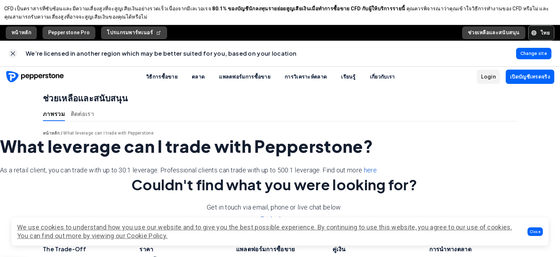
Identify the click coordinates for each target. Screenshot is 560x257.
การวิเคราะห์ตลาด (306, 82)
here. (371, 176)
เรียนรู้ (348, 82)
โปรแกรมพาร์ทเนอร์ (134, 35)
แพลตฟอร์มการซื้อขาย (244, 82)
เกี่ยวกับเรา (382, 82)
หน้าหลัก (21, 35)
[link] (13, 58)
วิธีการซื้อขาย (162, 82)
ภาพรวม (54, 119)
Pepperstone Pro (69, 35)
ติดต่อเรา (82, 119)
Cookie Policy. (147, 236)
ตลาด (198, 82)
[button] (535, 231)
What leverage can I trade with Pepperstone (108, 138)
